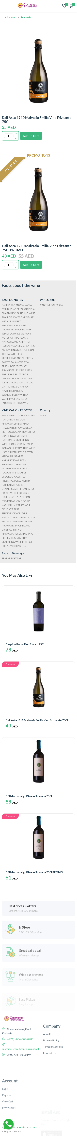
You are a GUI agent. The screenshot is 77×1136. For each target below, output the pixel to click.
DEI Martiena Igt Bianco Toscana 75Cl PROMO (34, 872)
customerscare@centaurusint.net (20, 1064)
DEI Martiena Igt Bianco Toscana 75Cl (29, 796)
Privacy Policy (51, 1063)
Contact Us (49, 1076)
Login (5, 1118)
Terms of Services (53, 1069)
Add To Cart (31, 135)
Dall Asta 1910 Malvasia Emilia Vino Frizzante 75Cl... (38, 720)
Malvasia (26, 17)
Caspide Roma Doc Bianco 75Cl (25, 644)
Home (10, 17)
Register (7, 1125)
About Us (48, 1057)
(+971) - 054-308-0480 (19, 1054)
